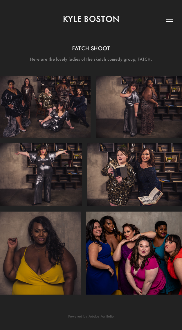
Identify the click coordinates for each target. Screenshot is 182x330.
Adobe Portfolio (101, 316)
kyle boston (91, 18)
